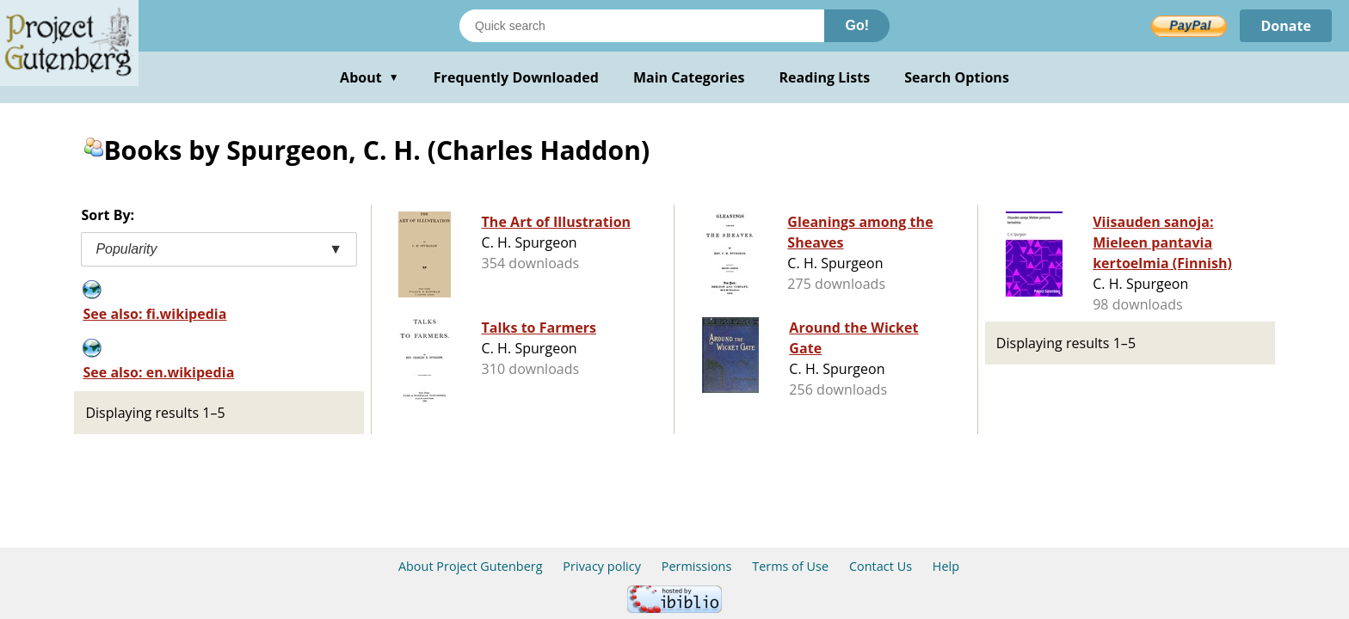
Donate (1285, 25)
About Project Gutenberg (470, 566)
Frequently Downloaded (516, 77)
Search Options (956, 77)
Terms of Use (790, 566)
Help (946, 566)
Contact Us (880, 566)
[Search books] (641, 25)
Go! (857, 25)
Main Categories (689, 77)
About (369, 77)
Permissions (697, 566)
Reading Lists (825, 77)
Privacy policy (602, 566)
